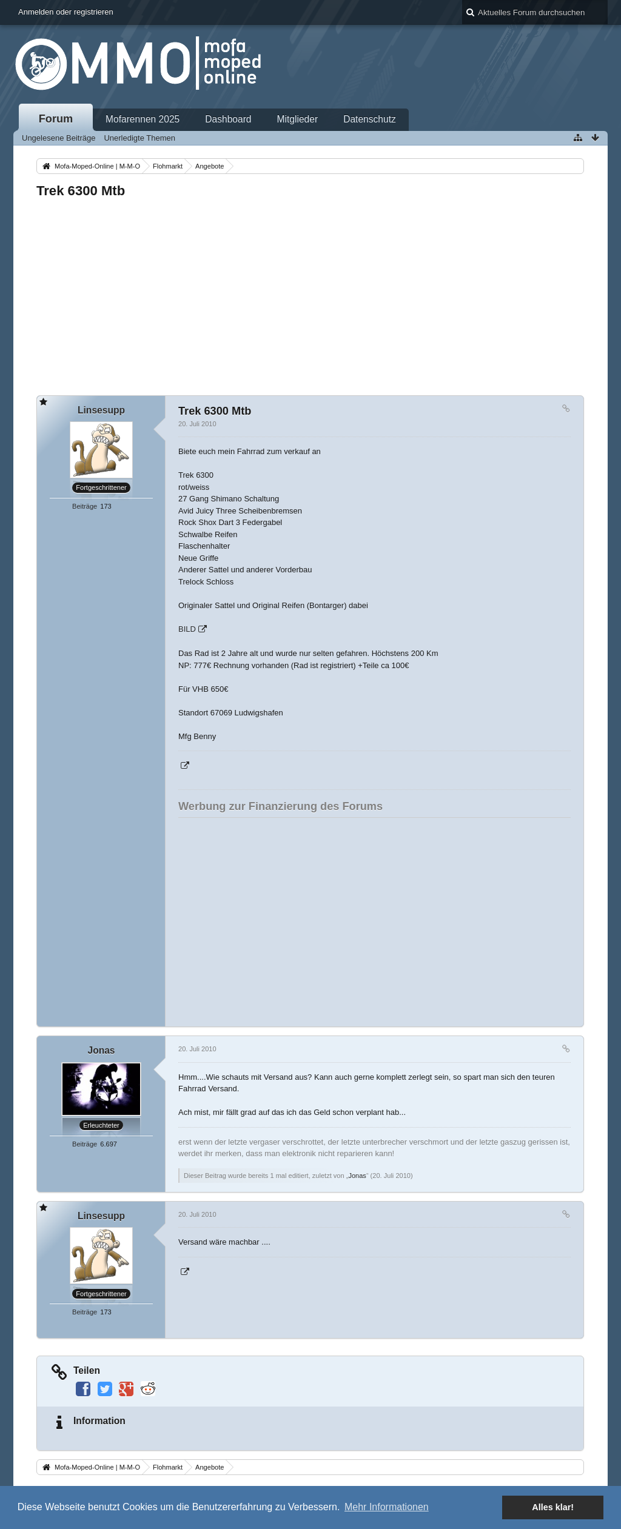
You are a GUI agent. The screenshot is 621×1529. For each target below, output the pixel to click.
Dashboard (228, 119)
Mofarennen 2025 (143, 119)
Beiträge (84, 506)
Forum (56, 119)
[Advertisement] (310, 293)
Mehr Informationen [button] (386, 1507)
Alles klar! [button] (553, 1507)
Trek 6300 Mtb (80, 190)
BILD (187, 629)
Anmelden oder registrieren (65, 11)
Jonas (357, 1175)
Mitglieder (297, 119)
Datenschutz (369, 119)
